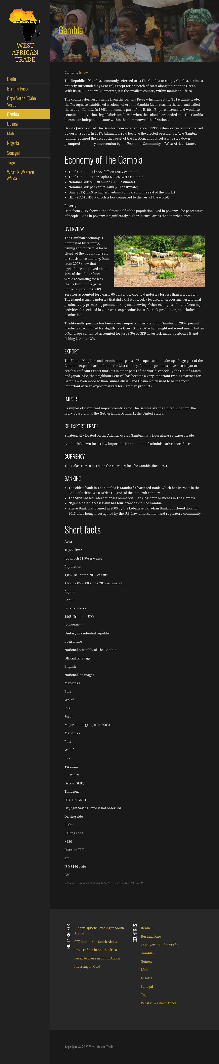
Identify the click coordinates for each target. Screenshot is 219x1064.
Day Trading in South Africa (95, 950)
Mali (10, 133)
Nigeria (13, 142)
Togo (11, 162)
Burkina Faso (17, 88)
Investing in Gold (87, 966)
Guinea (12, 123)
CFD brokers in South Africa (95, 942)
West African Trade (25, 52)
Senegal (13, 152)
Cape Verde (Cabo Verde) (21, 101)
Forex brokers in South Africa (97, 958)
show (84, 72)
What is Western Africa (20, 175)
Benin (11, 78)
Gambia (13, 114)
